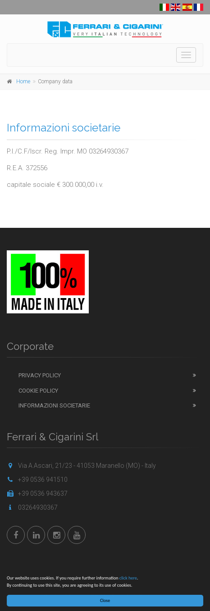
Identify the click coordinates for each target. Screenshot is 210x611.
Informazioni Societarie (54, 405)
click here (128, 578)
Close (105, 600)
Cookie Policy (38, 390)
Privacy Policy (39, 375)
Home (23, 81)
